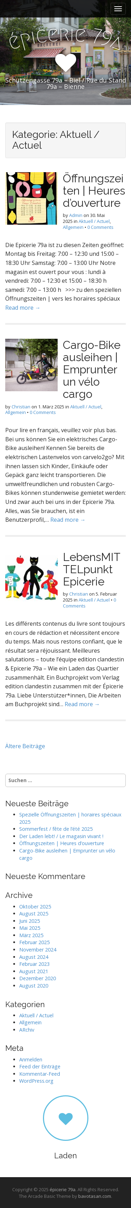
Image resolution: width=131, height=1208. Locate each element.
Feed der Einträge (39, 1066)
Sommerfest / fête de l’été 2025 (56, 829)
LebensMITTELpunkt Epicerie (92, 569)
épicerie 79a (62, 1189)
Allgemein (73, 227)
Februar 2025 (34, 942)
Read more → (23, 307)
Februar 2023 (34, 964)
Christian (21, 406)
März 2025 (31, 935)
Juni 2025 (29, 921)
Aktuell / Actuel (94, 221)
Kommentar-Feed (39, 1073)
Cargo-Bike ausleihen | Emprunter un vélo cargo (92, 369)
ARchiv (26, 1029)
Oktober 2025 (35, 906)
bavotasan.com (94, 1196)
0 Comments (100, 227)
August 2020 (33, 985)
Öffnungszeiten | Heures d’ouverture (94, 190)
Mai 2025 (29, 928)
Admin (75, 215)
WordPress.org (36, 1080)
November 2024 (37, 949)
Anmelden (30, 1059)
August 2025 (33, 913)
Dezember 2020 (37, 978)
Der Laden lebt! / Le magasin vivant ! (61, 836)
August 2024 (33, 957)
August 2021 (33, 971)
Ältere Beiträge (25, 746)
